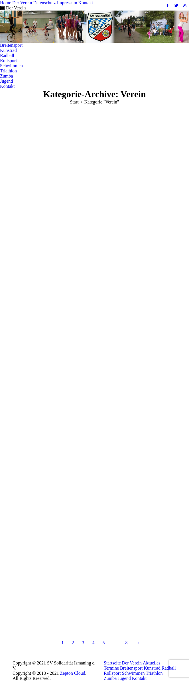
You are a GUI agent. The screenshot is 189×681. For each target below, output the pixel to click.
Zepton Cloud (72, 673)
